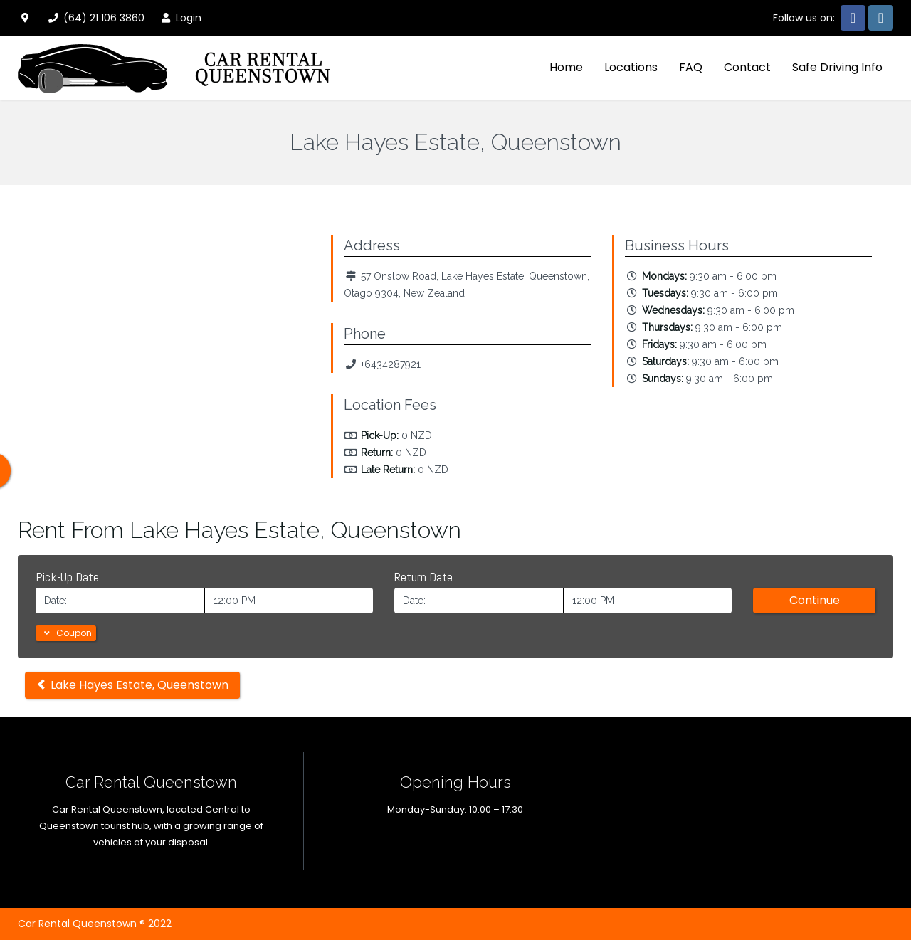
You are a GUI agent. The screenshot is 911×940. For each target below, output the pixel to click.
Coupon (66, 633)
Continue (814, 600)
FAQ (690, 67)
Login (180, 18)
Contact (747, 67)
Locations (631, 67)
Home (566, 67)
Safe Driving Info (837, 67)
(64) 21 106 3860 (95, 18)
